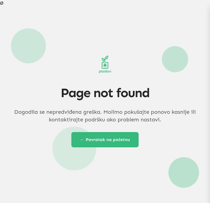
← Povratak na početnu (105, 139)
